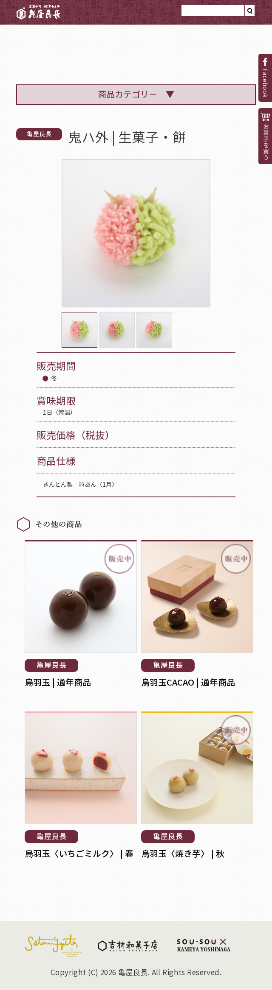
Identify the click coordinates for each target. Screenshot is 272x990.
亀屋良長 (39, 12)
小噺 (234, 53)
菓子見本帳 (186, 53)
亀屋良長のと (72, 47)
